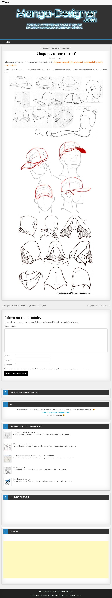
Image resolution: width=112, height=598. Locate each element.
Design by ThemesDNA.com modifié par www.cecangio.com (56, 595)
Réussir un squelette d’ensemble (25, 444)
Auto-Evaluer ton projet (21, 479)
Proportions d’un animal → (98, 306)
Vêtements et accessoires (61, 48)
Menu (7, 2)
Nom (7, 356)
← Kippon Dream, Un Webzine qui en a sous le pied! (24, 306)
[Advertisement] (55, 559)
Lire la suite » (65, 434)
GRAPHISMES (46, 48)
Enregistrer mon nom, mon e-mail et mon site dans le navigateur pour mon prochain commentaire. (49, 369)
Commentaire (11, 326)
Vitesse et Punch (19, 467)
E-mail (7, 360)
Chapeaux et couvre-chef (56, 53)
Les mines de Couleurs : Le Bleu (25, 432)
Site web (8, 365)
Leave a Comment (56, 58)
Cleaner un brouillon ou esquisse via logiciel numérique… (34, 455)
